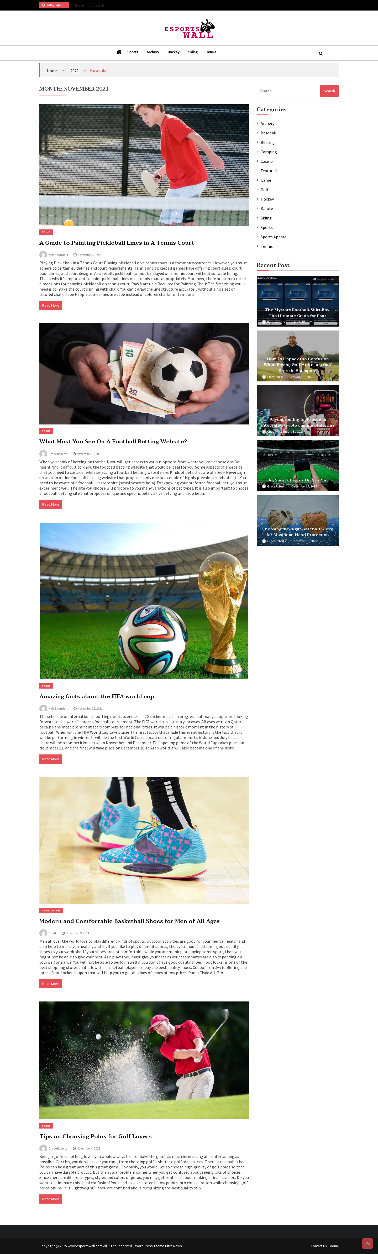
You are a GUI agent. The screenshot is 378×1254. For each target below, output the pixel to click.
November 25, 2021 (90, 255)
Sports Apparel (51, 910)
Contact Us (96, 5)
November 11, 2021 (90, 708)
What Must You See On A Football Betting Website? (113, 441)
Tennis (211, 52)
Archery (153, 52)
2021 (74, 70)
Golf (265, 189)
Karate (267, 208)
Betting (268, 142)
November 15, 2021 (89, 454)
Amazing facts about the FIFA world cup (96, 696)
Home (79, 5)
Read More (50, 305)
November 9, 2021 (77, 933)
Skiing (193, 52)
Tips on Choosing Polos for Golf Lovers (95, 1136)
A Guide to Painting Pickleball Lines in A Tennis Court (116, 243)
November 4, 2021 (88, 1148)
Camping (269, 151)
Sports (132, 52)
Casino (267, 161)
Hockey (174, 52)
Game (266, 180)
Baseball (268, 132)
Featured (269, 170)
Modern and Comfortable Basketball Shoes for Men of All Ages (129, 921)
